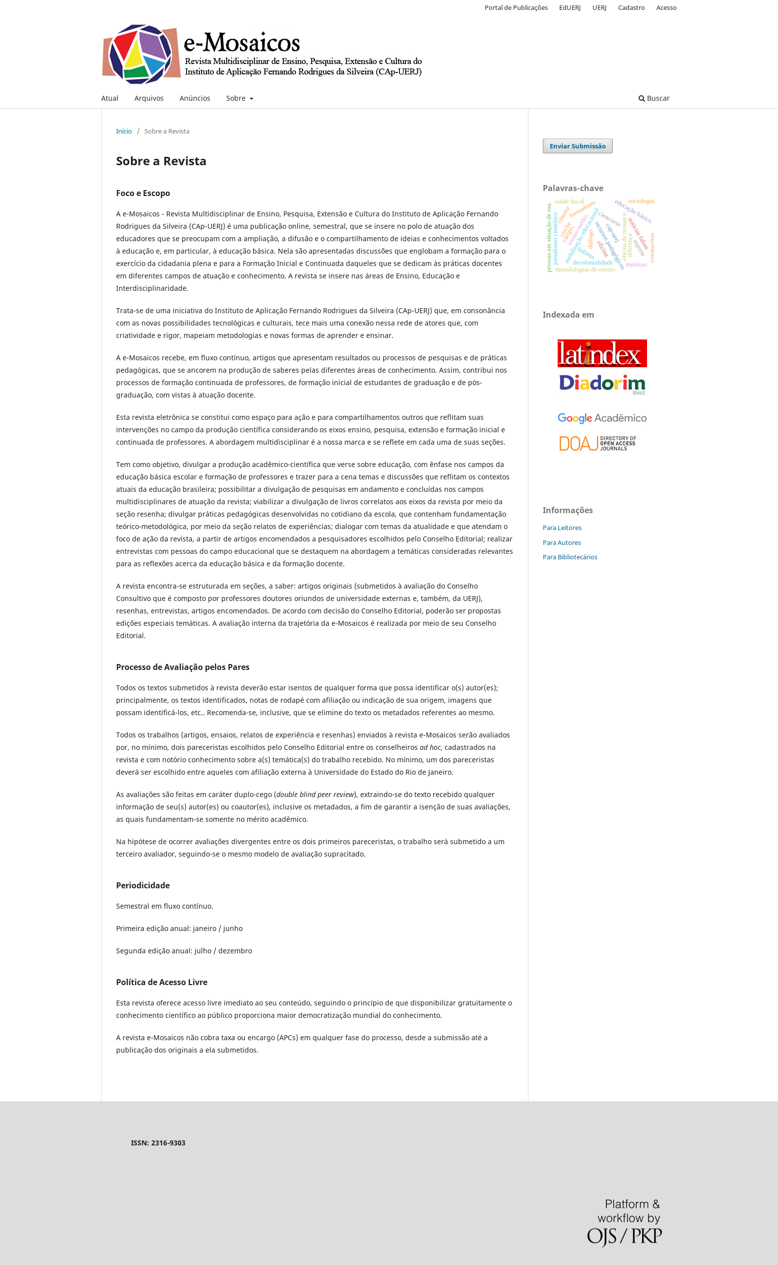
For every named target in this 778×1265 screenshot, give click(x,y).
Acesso (666, 7)
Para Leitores (562, 527)
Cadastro (631, 7)
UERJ (599, 7)
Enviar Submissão (578, 145)
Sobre (237, 98)
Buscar (654, 98)
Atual (110, 98)
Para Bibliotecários (570, 556)
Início (124, 131)
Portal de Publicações (516, 7)
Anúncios (195, 98)
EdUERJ (570, 7)
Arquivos (149, 98)
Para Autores (562, 542)
